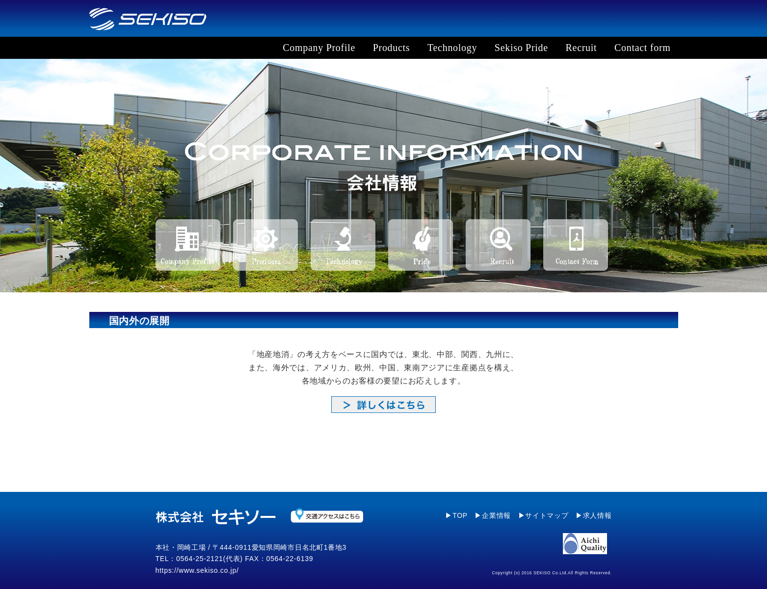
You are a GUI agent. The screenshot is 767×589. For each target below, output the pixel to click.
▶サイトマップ (543, 515)
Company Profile (319, 47)
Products (391, 47)
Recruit (581, 47)
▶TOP (456, 515)
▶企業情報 (493, 515)
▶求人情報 (594, 515)
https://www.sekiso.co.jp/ (197, 570)
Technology (452, 47)
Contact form (642, 47)
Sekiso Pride (521, 47)
